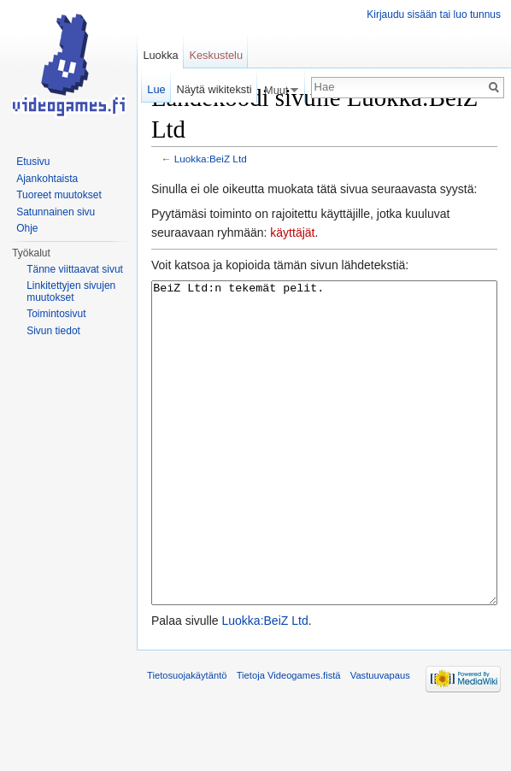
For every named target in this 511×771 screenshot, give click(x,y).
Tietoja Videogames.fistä (289, 739)
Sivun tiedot (53, 331)
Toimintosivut (55, 314)
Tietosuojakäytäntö (187, 739)
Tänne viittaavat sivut (74, 269)
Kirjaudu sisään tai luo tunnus (434, 15)
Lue (156, 89)
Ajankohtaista (47, 179)
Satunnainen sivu (55, 212)
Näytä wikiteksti (213, 89)
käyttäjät (292, 232)
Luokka (160, 55)
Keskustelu (216, 55)
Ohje (27, 228)
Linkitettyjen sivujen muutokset (70, 291)
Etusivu (33, 162)
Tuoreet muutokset (59, 195)
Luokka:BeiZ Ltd (210, 158)
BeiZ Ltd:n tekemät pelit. (324, 474)
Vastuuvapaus (380, 739)
